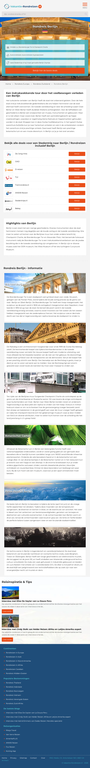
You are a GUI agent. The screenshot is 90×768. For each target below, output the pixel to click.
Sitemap (23, 758)
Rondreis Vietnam (13, 695)
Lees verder (7, 611)
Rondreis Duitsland (41, 84)
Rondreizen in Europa (15, 653)
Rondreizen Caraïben (14, 669)
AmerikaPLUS (12, 739)
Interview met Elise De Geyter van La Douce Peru (26, 713)
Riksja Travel (11, 730)
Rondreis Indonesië (14, 687)
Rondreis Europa (22, 84)
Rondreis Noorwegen (15, 691)
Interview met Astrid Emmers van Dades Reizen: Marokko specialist (34, 721)
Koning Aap (11, 751)
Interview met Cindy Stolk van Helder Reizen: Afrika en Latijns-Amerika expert (38, 717)
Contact (33, 758)
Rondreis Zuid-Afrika (14, 703)
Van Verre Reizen (13, 734)
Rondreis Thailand (13, 683)
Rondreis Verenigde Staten (17, 699)
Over (43, 758)
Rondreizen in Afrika (14, 665)
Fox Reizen (10, 747)
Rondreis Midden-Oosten (16, 673)
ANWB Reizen (12, 743)
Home (8, 84)
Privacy (13, 758)
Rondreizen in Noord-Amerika (18, 661)
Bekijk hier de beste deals (45, 70)
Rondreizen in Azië (13, 657)
